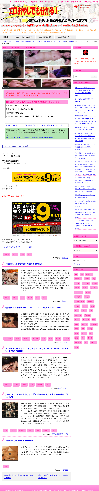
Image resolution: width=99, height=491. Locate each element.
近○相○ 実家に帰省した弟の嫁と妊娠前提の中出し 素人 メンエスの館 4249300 (85, 203)
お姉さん (7, 385)
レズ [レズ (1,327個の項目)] (92, 306)
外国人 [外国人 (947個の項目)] (77, 320)
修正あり (26, 339)
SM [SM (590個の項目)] (82, 274)
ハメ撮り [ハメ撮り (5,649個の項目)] (90, 301)
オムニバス (8, 339)
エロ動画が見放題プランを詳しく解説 (18, 247)
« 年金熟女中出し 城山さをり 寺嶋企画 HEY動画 (18, 476)
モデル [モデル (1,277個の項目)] (85, 306)
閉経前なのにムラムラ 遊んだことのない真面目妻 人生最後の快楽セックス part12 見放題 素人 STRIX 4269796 (85, 91)
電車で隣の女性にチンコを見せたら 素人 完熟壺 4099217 (85, 196)
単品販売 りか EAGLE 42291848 (19, 440)
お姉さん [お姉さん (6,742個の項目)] (78, 279)
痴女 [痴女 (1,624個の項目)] (90, 333)
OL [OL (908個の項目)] (76, 274)
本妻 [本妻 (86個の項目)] (76, 329)
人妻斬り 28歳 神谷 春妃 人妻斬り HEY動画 (23, 264)
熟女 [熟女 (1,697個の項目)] (76, 333)
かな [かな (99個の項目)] (93, 279)
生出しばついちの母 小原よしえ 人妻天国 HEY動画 (19, 47)
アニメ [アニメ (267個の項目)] (85, 288)
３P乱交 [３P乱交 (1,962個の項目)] (93, 342)
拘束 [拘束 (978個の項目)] (76, 324)
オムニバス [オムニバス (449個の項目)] (78, 292)
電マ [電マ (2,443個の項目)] (85, 342)
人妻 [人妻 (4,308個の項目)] (90, 310)
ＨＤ (44, 297)
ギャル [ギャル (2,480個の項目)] (88, 292)
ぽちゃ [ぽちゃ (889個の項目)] (94, 283)
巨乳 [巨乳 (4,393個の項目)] (93, 320)
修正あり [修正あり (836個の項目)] (78, 315)
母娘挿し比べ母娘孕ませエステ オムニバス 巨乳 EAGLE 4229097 (33, 307)
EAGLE (65, 342)
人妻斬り (65, 301)
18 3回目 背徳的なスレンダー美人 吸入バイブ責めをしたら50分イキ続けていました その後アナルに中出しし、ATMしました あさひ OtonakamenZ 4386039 (85, 110)
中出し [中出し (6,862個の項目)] (84, 310)
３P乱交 (66, 339)
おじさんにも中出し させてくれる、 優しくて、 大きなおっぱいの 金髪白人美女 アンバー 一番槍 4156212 (85, 189)
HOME (5, 37)
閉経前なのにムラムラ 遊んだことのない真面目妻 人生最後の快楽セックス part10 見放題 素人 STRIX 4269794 (85, 213)
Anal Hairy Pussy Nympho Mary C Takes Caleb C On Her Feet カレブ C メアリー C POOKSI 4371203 (85, 121)
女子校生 (35, 339)
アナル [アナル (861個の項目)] (77, 288)
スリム (16, 385)
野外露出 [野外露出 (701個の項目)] (78, 342)
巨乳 (43, 339)
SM (6, 430)
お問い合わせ (76, 264)
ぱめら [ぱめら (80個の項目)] (77, 283)
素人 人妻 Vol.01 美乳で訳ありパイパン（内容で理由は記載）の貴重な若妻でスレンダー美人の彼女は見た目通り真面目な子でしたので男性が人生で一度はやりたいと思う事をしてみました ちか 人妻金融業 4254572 (85, 168)
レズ (32, 385)
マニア (15, 254)
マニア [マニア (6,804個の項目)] (77, 306)
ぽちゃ (13, 430)
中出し (15, 297)
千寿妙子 (46, 430)
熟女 (29, 254)
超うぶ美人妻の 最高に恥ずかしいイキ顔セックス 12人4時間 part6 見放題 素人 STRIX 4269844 (85, 180)
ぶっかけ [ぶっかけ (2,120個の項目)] (86, 283)
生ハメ (30, 297)
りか (6, 466)
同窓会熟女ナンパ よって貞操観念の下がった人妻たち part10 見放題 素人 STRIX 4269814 (85, 155)
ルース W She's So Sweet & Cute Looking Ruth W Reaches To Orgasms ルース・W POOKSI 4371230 (84, 224)
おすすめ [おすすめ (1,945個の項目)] (89, 274)
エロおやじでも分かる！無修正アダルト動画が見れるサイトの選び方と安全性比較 (26, 41)
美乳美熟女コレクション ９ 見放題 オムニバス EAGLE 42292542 (84, 129)
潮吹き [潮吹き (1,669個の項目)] (90, 329)
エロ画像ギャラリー (65, 37)
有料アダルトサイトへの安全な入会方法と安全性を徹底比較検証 (31, 137)
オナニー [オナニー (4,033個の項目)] (94, 288)
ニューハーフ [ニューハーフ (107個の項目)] (79, 301)
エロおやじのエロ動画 (23, 37)
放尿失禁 (39, 385)
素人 (37, 297)
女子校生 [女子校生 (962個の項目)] (86, 320)
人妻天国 (70, 41)
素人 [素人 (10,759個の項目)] (83, 338)
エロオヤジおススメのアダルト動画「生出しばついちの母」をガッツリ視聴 (34, 125)
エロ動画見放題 (45, 37)
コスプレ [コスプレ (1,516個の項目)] (78, 297)
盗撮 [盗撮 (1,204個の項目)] (76, 338)
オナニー (21, 430)
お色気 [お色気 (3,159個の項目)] (86, 279)
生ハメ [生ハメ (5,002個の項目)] (84, 333)
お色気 (7, 254)
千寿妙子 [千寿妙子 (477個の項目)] (87, 315)
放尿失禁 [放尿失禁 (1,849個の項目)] (84, 324)
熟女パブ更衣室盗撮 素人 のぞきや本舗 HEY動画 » (53, 476)
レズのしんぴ (63, 388)
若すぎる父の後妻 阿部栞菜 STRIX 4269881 (84, 100)
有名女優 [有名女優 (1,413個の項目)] (94, 324)
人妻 (22, 254)
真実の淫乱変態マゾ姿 (60, 434)
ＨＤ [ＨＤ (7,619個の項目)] (76, 347)
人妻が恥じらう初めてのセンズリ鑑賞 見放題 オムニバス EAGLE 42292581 (85, 147)
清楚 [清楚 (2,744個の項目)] (83, 329)
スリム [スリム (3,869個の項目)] (86, 297)
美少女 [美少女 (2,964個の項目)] (90, 338)
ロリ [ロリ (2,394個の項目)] (76, 310)
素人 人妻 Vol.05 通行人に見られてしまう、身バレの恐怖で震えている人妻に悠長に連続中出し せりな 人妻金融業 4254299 (85, 137)
